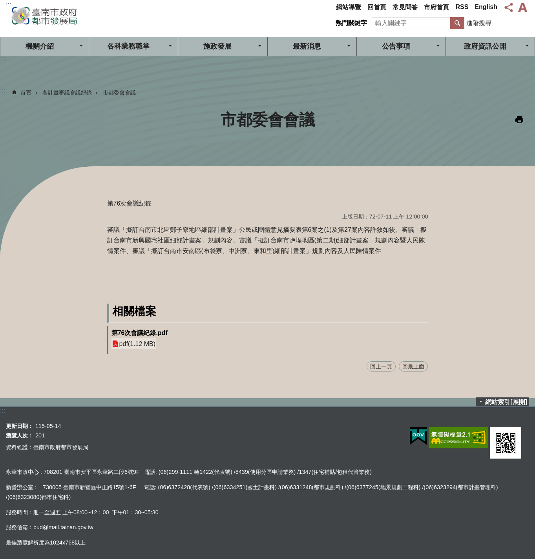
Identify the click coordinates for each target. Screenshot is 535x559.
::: (8, 4)
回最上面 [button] (413, 366)
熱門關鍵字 (351, 23)
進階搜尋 (478, 23)
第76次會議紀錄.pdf (139, 333)
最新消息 (307, 46)
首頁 (25, 92)
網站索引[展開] (506, 402)
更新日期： (19, 426)
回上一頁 (381, 366)
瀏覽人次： (19, 435)
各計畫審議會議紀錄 (67, 92)
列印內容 (519, 119)
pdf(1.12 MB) (137, 343)
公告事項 (396, 46)
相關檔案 (134, 311)
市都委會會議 (119, 92)
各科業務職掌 (128, 46)
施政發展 (217, 46)
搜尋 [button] (457, 23)
